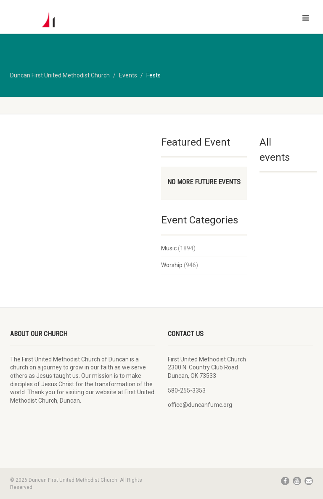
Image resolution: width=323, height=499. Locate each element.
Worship (172, 265)
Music (169, 248)
